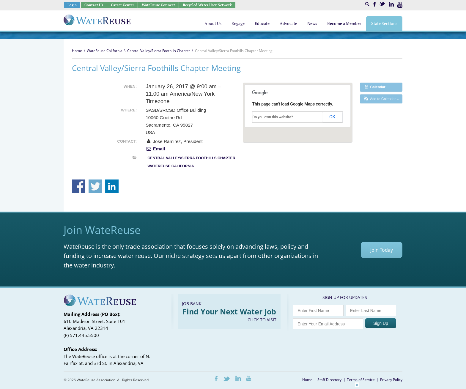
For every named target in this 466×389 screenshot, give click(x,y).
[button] (381, 99)
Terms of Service (361, 379)
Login (72, 5)
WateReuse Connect (158, 5)
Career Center (122, 5)
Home (77, 50)
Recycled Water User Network (207, 5)
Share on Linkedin (112, 186)
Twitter (382, 4)
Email (155, 148)
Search (367, 4)
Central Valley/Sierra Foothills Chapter (158, 50)
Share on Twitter (95, 186)
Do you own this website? (273, 117)
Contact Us (93, 5)
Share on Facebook (78, 186)
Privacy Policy (391, 379)
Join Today (381, 250)
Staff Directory (329, 379)
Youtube (399, 5)
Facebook (374, 4)
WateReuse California (104, 50)
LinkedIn (391, 4)
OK (332, 116)
